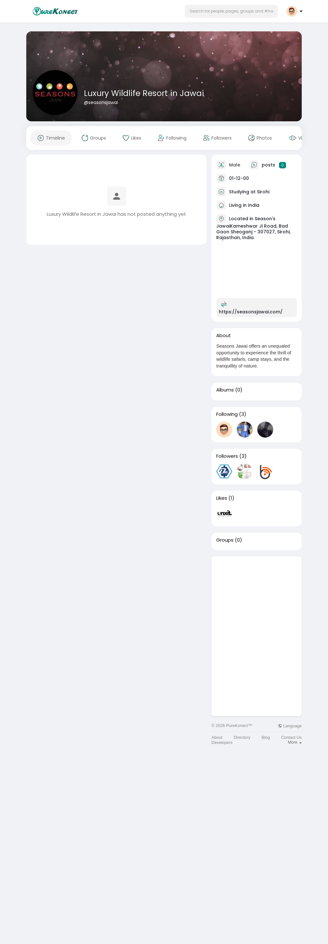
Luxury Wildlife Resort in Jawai (144, 93)
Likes (221, 498)
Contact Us (291, 737)
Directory (242, 737)
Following (227, 414)
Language (290, 726)
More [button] (295, 742)
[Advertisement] (256, 596)
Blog (266, 737)
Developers (222, 742)
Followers (227, 456)
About (216, 737)
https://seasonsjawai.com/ (251, 312)
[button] (231, 11)
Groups (225, 540)
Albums (225, 389)
